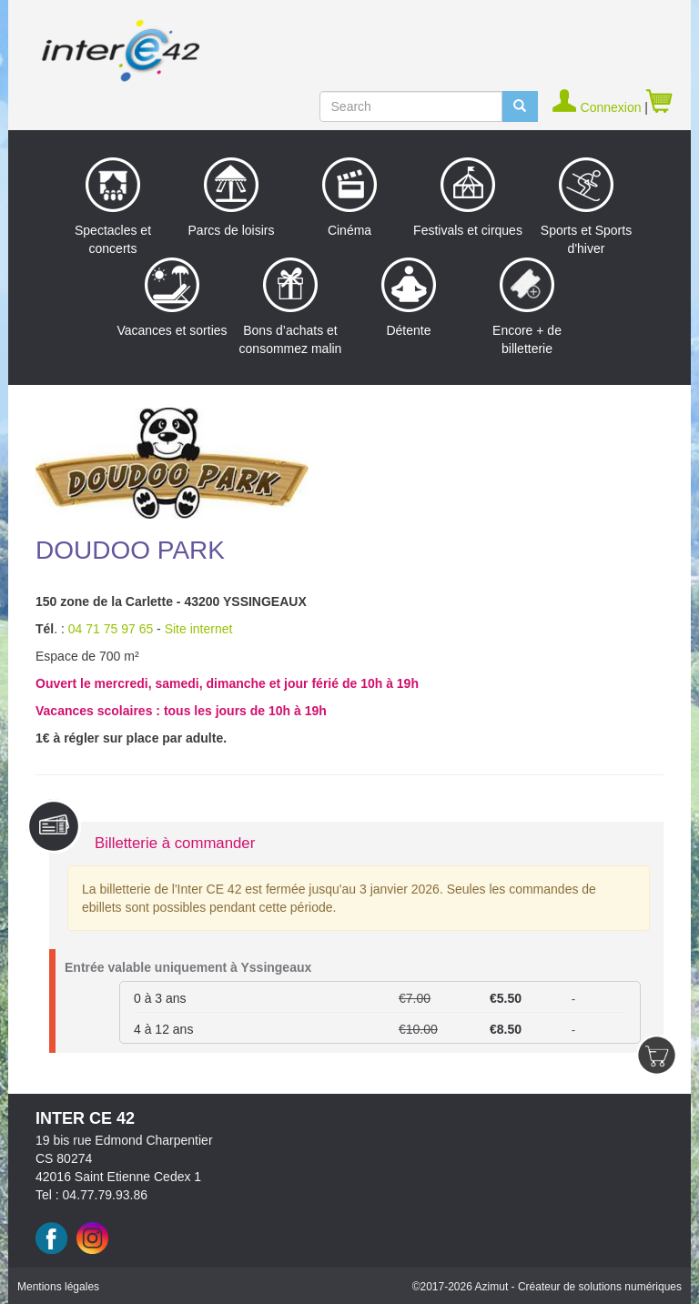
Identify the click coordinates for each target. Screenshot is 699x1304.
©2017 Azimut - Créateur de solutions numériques (547, 1286)
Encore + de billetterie (527, 307)
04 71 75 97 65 (110, 629)
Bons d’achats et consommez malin (290, 307)
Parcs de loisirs (231, 197)
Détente (408, 298)
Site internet (199, 629)
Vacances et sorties (171, 298)
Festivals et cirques (467, 197)
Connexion (598, 107)
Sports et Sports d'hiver (586, 206)
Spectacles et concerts (113, 206)
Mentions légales (58, 1286)
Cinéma (349, 197)
